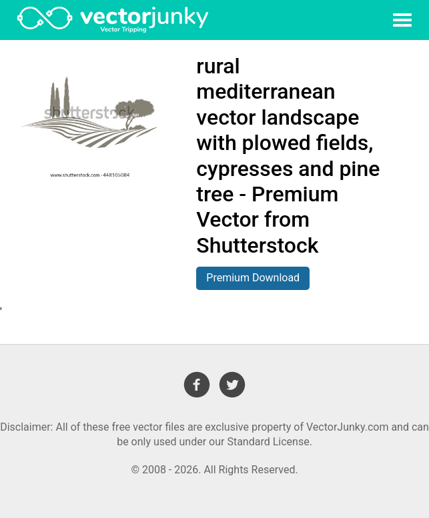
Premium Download (253, 277)
